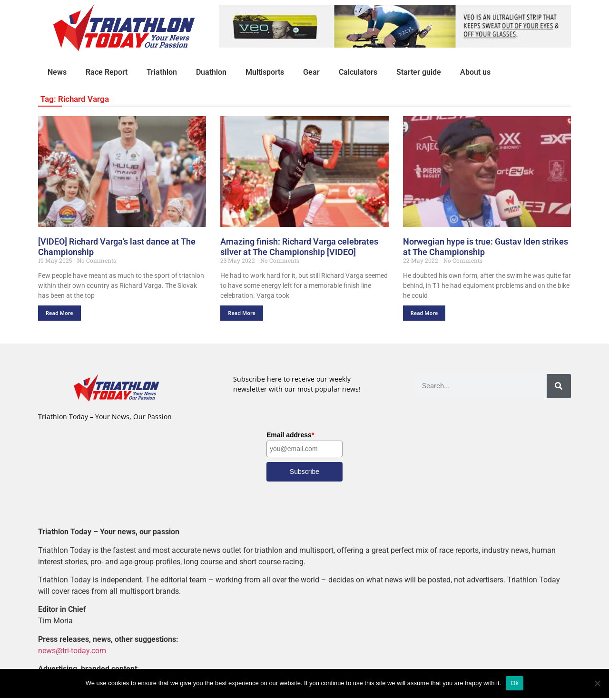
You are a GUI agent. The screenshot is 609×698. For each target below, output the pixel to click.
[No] (597, 683)
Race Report (107, 72)
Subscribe (304, 471)
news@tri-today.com (72, 650)
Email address (290, 435)
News (57, 72)
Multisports (265, 72)
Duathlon (211, 72)
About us (475, 72)
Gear (311, 72)
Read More (59, 312)
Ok (515, 683)
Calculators (358, 72)
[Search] (559, 386)
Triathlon (162, 72)
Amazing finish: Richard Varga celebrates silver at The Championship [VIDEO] (299, 246)
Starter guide (418, 72)
